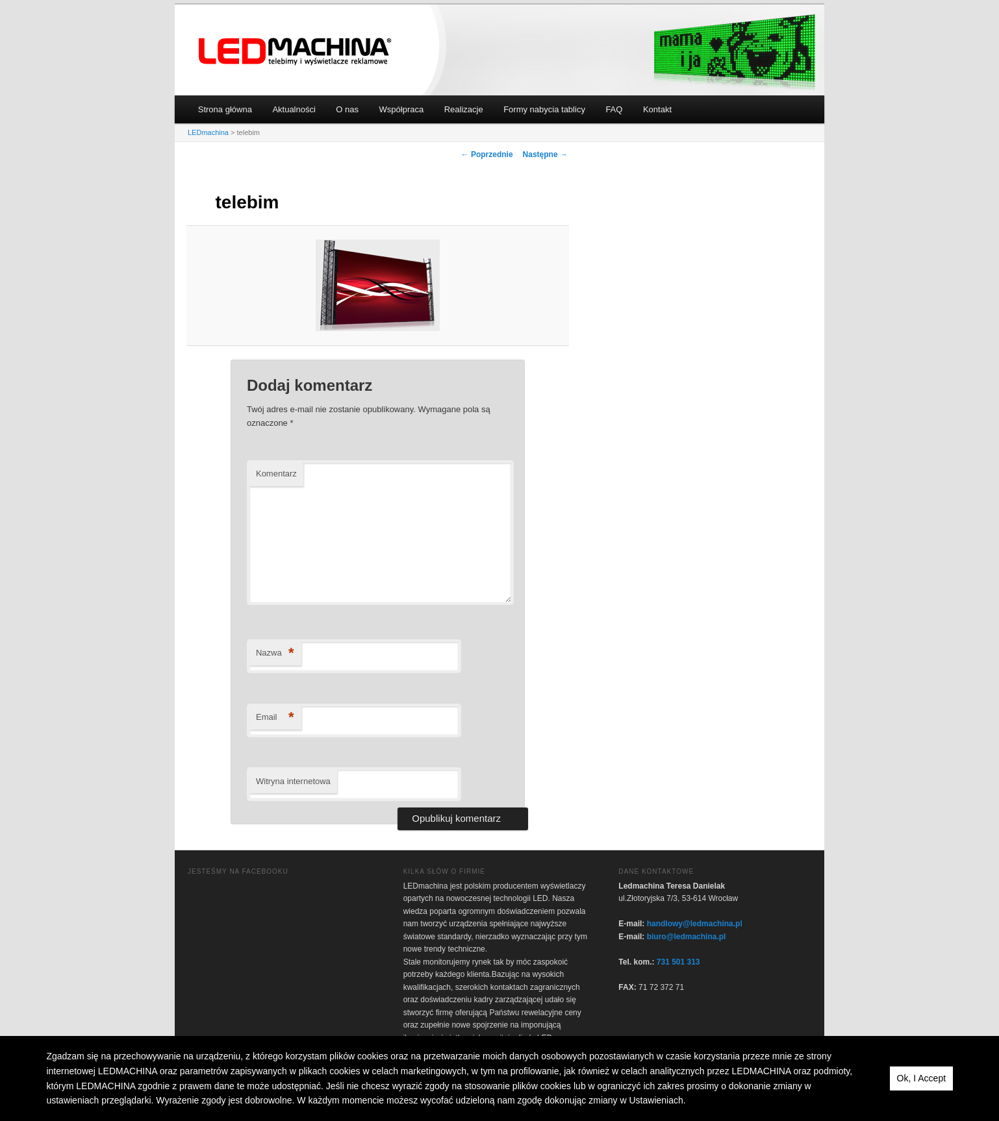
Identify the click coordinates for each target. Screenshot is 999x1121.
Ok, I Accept (921, 1078)
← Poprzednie (487, 154)
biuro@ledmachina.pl (686, 936)
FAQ (613, 109)
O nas (347, 109)
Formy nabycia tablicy (544, 109)
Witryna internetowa (293, 781)
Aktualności (293, 109)
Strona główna (225, 109)
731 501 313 (678, 962)
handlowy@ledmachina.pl (694, 923)
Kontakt (657, 109)
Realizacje (463, 109)
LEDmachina (295, 51)
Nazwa (275, 653)
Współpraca (401, 109)
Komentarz (276, 473)
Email (275, 717)
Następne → (545, 154)
